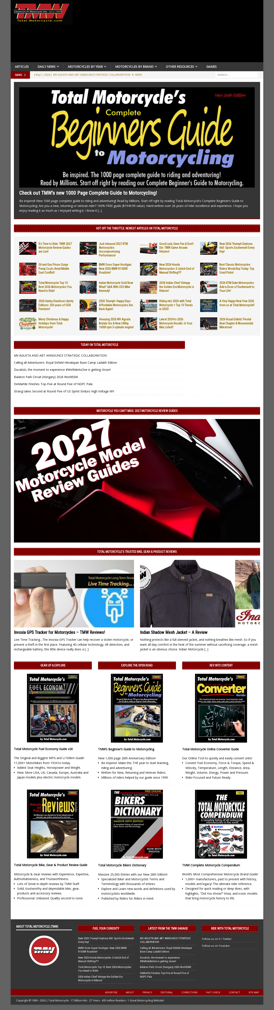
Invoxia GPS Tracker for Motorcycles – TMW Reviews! (59, 632)
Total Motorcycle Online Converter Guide (210, 749)
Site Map (254, 992)
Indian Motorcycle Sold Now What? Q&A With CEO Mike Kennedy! (116, 286)
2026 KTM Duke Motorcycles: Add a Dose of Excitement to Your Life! (236, 286)
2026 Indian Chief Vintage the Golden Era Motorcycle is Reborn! (176, 286)
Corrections (189, 992)
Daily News (46, 67)
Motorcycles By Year (85, 67)
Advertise (111, 992)
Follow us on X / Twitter (217, 939)
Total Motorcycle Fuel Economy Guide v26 (43, 749)
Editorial (167, 992)
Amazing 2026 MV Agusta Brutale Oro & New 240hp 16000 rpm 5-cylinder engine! (116, 323)
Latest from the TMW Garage (168, 928)
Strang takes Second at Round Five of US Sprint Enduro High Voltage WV (64, 391)
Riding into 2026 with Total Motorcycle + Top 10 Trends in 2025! (176, 305)
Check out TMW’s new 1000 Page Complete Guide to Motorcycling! (88, 193)
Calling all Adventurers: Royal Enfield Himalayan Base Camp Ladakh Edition (65, 362)
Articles (22, 67)
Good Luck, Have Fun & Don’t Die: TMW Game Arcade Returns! (176, 247)
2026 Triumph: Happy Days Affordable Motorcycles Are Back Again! (116, 305)
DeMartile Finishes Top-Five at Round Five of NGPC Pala (53, 384)
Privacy (147, 992)
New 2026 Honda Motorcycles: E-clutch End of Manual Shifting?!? (176, 268)
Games (211, 67)
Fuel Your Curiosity (106, 928)
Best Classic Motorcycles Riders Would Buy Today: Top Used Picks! (236, 268)
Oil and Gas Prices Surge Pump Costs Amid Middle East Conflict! (54, 268)
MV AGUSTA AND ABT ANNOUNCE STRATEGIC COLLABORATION (60, 355)
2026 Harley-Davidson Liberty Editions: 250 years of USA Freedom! (56, 305)
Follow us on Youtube (216, 946)
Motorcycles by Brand (134, 67)
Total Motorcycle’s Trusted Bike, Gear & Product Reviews (137, 551)
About (130, 992)
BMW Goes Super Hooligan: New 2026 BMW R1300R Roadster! (115, 268)
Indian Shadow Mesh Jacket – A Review (173, 632)
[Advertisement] (169, 32)
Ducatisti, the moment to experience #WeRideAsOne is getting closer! (62, 370)
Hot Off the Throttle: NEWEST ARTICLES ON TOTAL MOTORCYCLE (137, 228)
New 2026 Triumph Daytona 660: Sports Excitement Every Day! (237, 247)
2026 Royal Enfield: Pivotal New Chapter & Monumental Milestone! (236, 323)
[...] (100, 210)
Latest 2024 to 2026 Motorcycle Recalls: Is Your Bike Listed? (175, 323)
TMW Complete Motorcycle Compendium (211, 865)
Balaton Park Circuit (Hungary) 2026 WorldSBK (46, 377)
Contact (234, 992)
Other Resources (180, 67)
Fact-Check (213, 992)
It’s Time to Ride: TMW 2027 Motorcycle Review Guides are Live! (55, 247)
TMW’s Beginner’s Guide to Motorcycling (126, 749)
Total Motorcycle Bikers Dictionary (122, 865)
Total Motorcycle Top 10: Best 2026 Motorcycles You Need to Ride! (55, 286)
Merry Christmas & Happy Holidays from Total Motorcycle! (54, 323)
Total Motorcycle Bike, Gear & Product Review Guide (50, 865)
